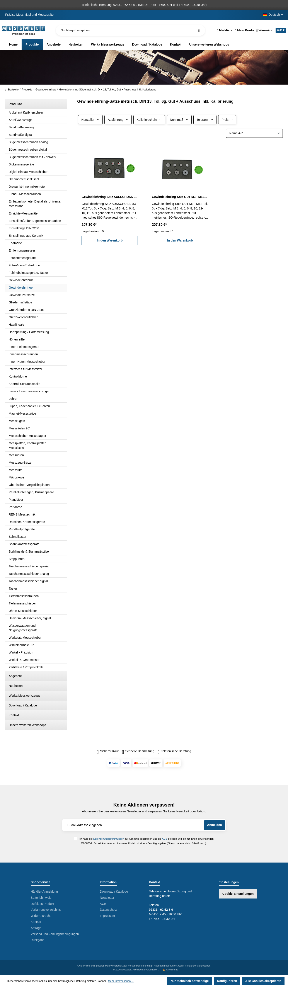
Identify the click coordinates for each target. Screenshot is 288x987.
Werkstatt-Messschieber (25, 637)
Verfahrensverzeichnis (46, 909)
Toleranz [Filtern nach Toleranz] (205, 119)
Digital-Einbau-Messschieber (28, 172)
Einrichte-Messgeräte (23, 213)
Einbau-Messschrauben (25, 194)
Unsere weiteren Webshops (27, 725)
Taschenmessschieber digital (28, 581)
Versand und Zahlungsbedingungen (55, 934)
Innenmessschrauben (23, 354)
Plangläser (16, 499)
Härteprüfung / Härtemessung (29, 332)
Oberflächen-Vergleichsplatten (29, 485)
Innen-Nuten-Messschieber (27, 361)
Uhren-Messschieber (23, 611)
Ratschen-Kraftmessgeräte (27, 522)
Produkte (15, 104)
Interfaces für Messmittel (25, 369)
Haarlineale (16, 324)
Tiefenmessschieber (22, 603)
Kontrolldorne (18, 376)
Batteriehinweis (41, 897)
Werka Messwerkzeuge (24, 695)
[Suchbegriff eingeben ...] (130, 30)
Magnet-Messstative (22, 413)
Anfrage (36, 928)
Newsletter (107, 897)
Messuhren (16, 455)
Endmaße (15, 243)
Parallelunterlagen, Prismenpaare (31, 492)
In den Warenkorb (110, 240)
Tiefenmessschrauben (24, 596)
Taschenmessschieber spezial (29, 566)
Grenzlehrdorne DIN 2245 (26, 309)
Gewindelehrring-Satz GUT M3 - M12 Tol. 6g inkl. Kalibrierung (180, 197)
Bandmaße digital (20, 134)
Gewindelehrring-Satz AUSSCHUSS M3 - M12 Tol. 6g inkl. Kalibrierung (110, 197)
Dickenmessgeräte (21, 164)
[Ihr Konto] (244, 30)
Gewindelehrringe (21, 287)
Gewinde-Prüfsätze (22, 295)
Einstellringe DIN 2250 (24, 228)
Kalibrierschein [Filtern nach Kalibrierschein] (149, 119)
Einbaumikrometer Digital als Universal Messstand (35, 204)
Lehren (13, 398)
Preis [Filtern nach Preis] (227, 119)
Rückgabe (37, 940)
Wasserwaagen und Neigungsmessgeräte (23, 628)
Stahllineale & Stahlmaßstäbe (29, 551)
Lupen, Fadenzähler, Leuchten (29, 406)
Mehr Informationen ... (120, 981)
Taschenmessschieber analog (29, 573)
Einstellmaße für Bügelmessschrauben (35, 221)
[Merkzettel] (225, 30)
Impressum (107, 915)
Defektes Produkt (42, 903)
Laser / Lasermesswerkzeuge (29, 391)
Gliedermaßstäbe (20, 302)
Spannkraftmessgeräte (24, 544)
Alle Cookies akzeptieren (263, 981)
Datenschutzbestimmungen (108, 838)
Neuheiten (16, 685)
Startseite (12, 89)
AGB (164, 838)
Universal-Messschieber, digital (30, 618)
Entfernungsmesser (22, 250)
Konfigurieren (227, 981)
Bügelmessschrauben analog (28, 142)
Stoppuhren (16, 559)
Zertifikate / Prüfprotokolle (26, 667)
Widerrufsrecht (41, 915)
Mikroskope (16, 477)
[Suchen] (199, 30)
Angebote (15, 676)
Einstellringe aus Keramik (26, 235)
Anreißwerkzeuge (20, 120)
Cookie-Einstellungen (238, 893)
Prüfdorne (15, 507)
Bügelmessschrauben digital (28, 149)
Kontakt (14, 715)
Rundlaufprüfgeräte (22, 529)
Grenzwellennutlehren (23, 317)
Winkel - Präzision (21, 652)
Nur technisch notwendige (189, 981)
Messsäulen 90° (20, 428)
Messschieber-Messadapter (27, 435)
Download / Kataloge (23, 705)
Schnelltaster (17, 536)
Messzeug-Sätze (20, 462)
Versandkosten (136, 965)
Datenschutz (108, 909)
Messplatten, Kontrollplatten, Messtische (28, 445)
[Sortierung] (254, 133)
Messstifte (15, 470)
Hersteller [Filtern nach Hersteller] (90, 119)
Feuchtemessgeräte (22, 258)
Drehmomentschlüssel (24, 179)
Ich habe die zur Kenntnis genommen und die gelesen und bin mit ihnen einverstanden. (146, 838)
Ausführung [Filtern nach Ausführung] (118, 119)
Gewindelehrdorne (21, 280)
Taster (13, 588)
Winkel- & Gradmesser (24, 660)
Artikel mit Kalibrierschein (26, 112)
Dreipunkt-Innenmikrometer (27, 186)
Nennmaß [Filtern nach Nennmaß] (179, 119)
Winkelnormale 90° (21, 645)
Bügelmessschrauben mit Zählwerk (32, 157)
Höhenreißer (17, 339)
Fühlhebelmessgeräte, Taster (28, 272)
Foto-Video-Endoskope (24, 265)
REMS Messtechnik (22, 514)
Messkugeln (17, 421)
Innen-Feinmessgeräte (24, 347)
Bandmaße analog (21, 127)
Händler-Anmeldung (44, 891)
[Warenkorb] (270, 30)
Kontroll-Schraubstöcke (24, 384)
